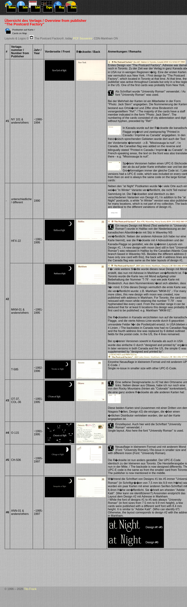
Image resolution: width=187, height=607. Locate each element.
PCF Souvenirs (82, 38)
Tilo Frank (30, 588)
